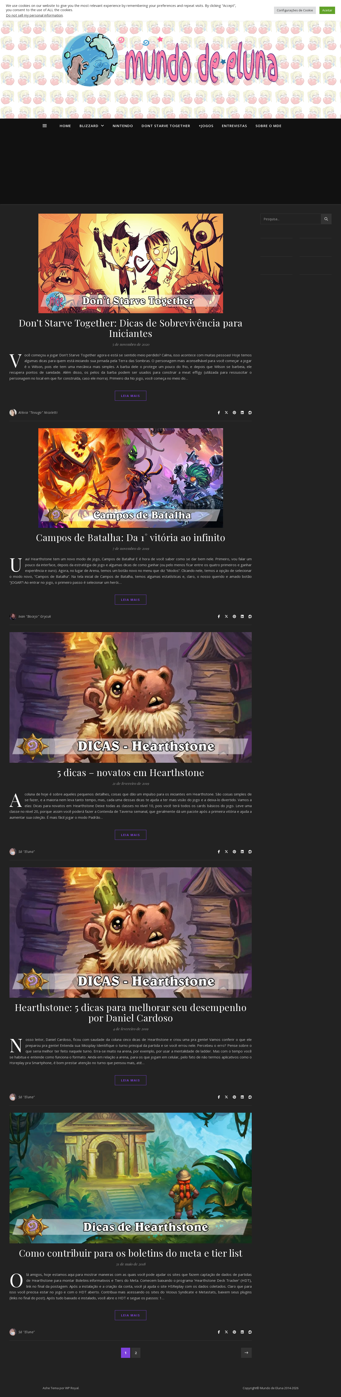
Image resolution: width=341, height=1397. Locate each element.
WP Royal (72, 1388)
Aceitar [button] (327, 10)
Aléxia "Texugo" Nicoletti (38, 412)
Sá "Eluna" (26, 851)
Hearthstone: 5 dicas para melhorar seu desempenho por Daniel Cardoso (131, 1012)
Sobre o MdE (269, 125)
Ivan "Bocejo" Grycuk (34, 616)
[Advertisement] (170, 168)
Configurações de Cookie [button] (295, 10)
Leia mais (130, 396)
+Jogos (206, 125)
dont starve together (166, 125)
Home (65, 125)
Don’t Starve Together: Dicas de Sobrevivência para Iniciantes (131, 327)
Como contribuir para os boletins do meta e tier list (130, 1252)
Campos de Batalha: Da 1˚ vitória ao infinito (130, 537)
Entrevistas (234, 125)
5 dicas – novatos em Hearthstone (130, 772)
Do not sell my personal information (34, 15)
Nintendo (123, 125)
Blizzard (89, 125)
